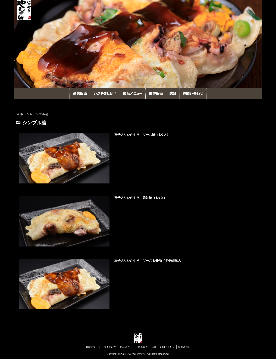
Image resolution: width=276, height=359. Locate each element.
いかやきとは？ (107, 347)
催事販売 (143, 347)
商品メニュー (127, 347)
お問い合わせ (167, 347)
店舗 (154, 347)
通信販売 (90, 347)
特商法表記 (185, 347)
